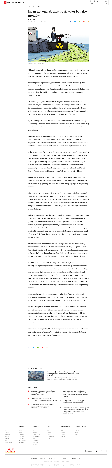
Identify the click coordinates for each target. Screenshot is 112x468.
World (76, 432)
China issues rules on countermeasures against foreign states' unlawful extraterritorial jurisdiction (42, 406)
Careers (42, 458)
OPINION (31, 6)
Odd (6, 440)
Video (62, 430)
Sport (76, 434)
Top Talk (35, 438)
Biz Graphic (22, 442)
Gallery (62, 434)
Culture (48, 434)
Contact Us (51, 458)
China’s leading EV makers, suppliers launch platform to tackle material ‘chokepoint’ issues (74, 402)
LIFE (48, 427)
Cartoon (35, 444)
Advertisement (63, 458)
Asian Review (36, 436)
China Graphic (8, 442)
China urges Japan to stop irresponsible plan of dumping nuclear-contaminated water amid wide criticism (63, 373)
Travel (48, 438)
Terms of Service (76, 458)
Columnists (35, 442)
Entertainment (50, 436)
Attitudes (49, 432)
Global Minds (36, 434)
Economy (21, 434)
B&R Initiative (22, 440)
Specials (63, 436)
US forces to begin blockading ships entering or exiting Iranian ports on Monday (44, 399)
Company (21, 438)
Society (6, 432)
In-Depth (77, 430)
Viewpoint (35, 440)
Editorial (35, 430)
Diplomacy (7, 434)
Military (7, 436)
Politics (6, 430)
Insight (20, 432)
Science (7, 438)
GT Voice (21, 430)
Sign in (106, 2)
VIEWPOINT (39, 6)
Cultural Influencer (51, 430)
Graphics (63, 432)
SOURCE (21, 427)
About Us (34, 458)
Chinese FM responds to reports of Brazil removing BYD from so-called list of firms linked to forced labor (43, 392)
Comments (21, 436)
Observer (35, 432)
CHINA (7, 427)
